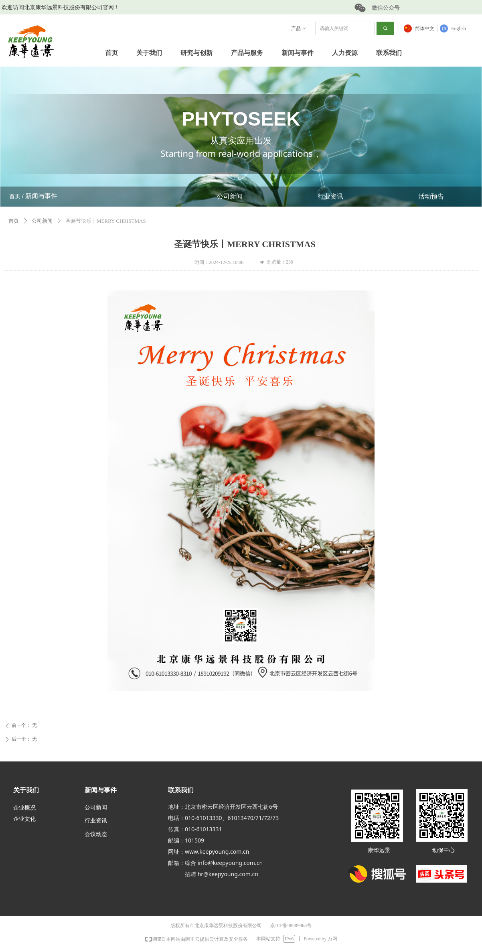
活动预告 (431, 196)
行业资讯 (330, 196)
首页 (13, 221)
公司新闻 (230, 196)
